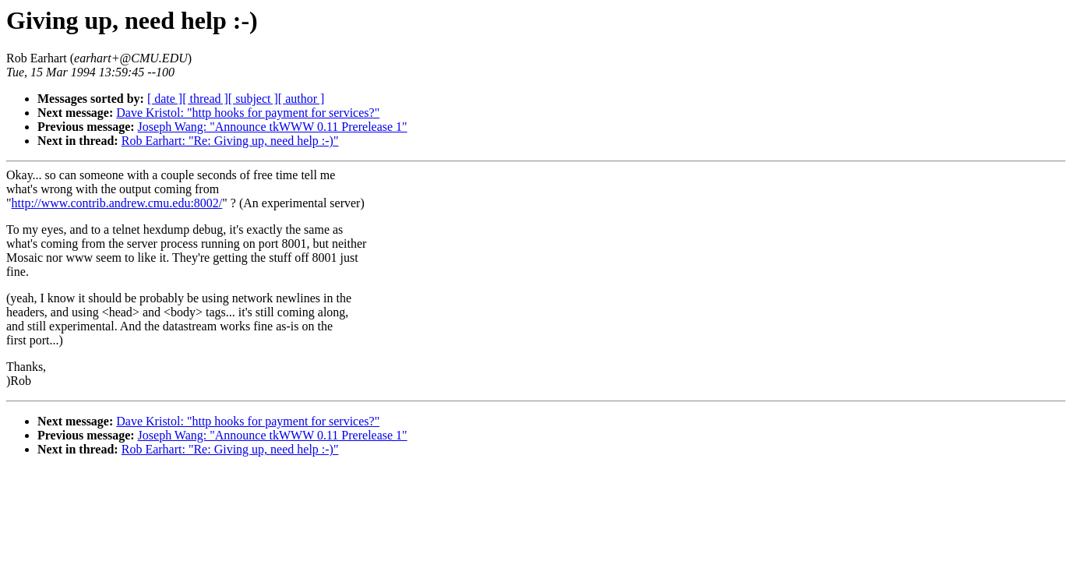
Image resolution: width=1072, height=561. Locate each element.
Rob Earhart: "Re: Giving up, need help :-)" (230, 140)
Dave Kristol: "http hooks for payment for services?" (247, 112)
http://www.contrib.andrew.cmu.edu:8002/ (117, 203)
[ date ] (164, 98)
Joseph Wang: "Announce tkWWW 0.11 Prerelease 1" (272, 126)
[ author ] (301, 98)
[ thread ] (205, 98)
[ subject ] (253, 98)
